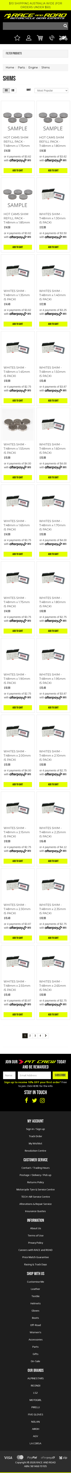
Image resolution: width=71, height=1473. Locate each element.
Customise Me (35, 1281)
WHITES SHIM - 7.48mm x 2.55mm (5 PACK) (17, 986)
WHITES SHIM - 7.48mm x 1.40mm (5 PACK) (52, 295)
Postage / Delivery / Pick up (35, 1174)
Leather (35, 1288)
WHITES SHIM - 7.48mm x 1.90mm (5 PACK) (17, 679)
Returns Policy (35, 1182)
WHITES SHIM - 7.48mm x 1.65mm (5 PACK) (17, 525)
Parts (35, 1346)
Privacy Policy (35, 1242)
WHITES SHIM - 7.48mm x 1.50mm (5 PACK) (52, 372)
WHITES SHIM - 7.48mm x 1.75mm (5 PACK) (17, 602)
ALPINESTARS (35, 1378)
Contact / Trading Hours (36, 1167)
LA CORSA (35, 1443)
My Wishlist (35, 1143)
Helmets (35, 1303)
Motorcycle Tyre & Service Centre (35, 1189)
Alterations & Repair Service (35, 1203)
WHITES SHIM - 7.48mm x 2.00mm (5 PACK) (17, 756)
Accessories (36, 1339)
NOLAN (35, 1421)
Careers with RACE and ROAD (35, 1249)
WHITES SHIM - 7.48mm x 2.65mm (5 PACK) (52, 986)
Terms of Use (36, 1235)
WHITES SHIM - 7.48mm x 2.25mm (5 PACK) (52, 832)
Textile (35, 1296)
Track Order (35, 1136)
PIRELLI (35, 1407)
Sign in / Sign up (35, 1128)
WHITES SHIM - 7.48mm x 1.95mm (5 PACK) (52, 679)
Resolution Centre (35, 1150)
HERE (36, 1085)
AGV (35, 1436)
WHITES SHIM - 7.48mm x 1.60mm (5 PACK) (52, 449)
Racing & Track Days (35, 1264)
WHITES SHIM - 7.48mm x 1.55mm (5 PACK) (17, 449)
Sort (29, 89)
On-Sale (35, 1361)
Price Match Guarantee (35, 1257)
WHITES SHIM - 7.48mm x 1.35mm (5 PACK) (17, 295)
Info (29, 160)
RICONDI (35, 1385)
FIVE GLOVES (35, 1414)
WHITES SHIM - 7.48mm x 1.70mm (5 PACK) (52, 525)
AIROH (35, 1428)
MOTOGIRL (36, 1399)
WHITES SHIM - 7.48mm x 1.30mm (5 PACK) (52, 218)
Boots (35, 1317)
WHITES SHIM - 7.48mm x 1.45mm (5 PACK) (17, 372)
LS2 (35, 1392)
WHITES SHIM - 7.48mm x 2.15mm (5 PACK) (17, 832)
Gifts (35, 1353)
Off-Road (35, 1325)
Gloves (35, 1310)
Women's (35, 1332)
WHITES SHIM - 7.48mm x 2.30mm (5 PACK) (17, 909)
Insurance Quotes (35, 1211)
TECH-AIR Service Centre (35, 1196)
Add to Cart (17, 170)
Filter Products (14, 53)
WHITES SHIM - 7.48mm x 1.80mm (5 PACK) (52, 602)
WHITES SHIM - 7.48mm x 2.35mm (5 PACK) (52, 909)
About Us (35, 1228)
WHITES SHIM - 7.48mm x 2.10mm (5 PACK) (52, 756)
